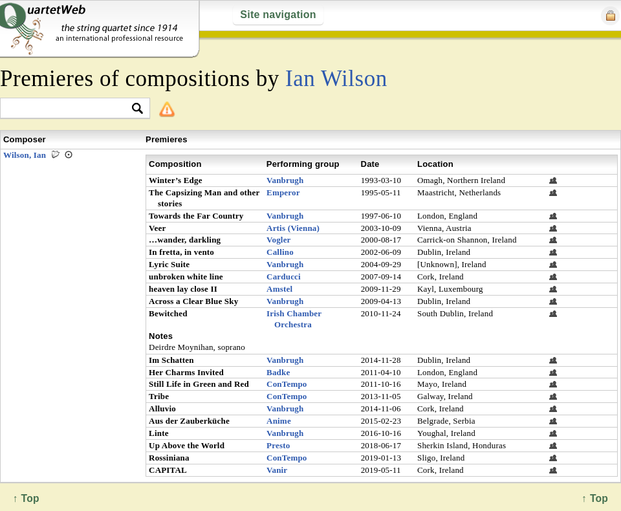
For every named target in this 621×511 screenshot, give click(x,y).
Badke (278, 372)
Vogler (279, 240)
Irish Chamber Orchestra (294, 319)
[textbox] (69, 109)
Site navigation (278, 14)
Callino (280, 252)
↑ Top (595, 498)
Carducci (284, 276)
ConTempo (287, 384)
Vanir (277, 470)
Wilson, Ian (24, 155)
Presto (278, 445)
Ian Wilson (336, 78)
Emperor (283, 192)
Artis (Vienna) (293, 228)
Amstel (279, 289)
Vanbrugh (285, 180)
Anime (279, 421)
